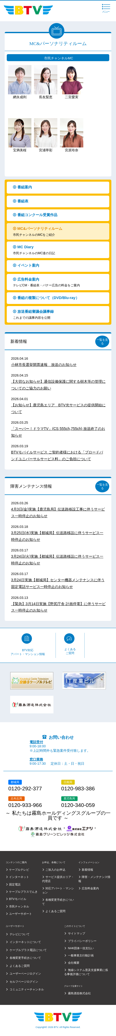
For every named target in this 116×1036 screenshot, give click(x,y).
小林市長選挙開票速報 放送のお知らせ (44, 365)
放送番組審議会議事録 (59, 314)
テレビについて (20, 934)
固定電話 (15, 884)
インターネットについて (25, 941)
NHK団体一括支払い (81, 948)
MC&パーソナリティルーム (59, 231)
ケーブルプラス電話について (28, 950)
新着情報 (18, 341)
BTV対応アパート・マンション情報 (28, 652)
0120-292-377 (25, 788)
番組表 (59, 202)
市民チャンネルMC (58, 58)
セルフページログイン (24, 981)
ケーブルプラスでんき (23, 891)
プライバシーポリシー (82, 940)
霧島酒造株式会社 (79, 993)
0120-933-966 (25, 805)
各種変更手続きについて (25, 957)
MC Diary (59, 250)
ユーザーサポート (20, 913)
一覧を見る (102, 341)
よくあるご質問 (70, 651)
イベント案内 (59, 266)
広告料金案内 (59, 282)
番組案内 (59, 188)
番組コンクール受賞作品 (59, 216)
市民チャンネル (19, 906)
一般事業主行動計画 (81, 955)
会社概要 (73, 962)
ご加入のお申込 (55, 869)
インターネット (19, 876)
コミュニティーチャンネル (27, 989)
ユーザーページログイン (25, 973)
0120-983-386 (78, 788)
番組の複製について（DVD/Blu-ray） (59, 299)
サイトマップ (76, 933)
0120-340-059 (78, 805)
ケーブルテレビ (19, 869)
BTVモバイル (17, 898)
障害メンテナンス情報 (31, 486)
